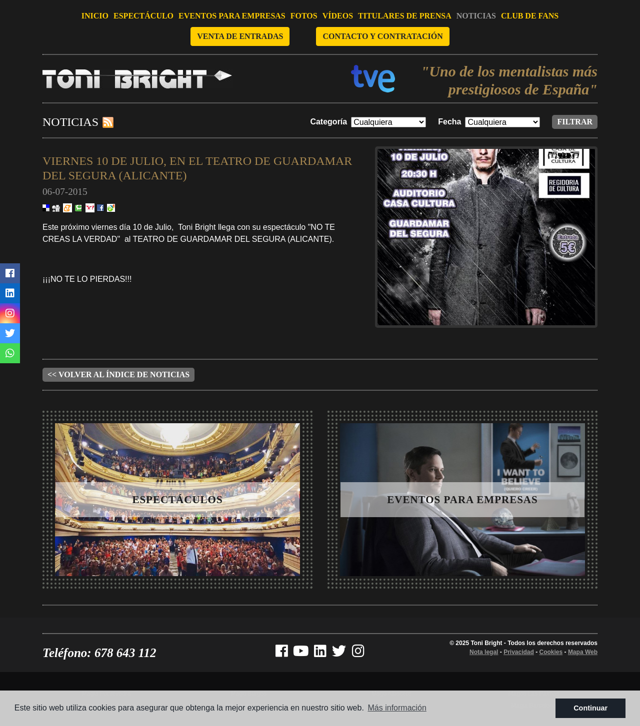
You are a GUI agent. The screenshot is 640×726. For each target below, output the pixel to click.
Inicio (95, 15)
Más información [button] (397, 708)
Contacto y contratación (382, 36)
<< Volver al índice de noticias (119, 374)
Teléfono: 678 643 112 (99, 653)
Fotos (304, 15)
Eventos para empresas (232, 15)
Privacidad (519, 652)
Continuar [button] (591, 708)
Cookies (551, 652)
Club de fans (529, 15)
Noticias (476, 15)
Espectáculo (144, 15)
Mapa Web (583, 652)
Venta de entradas (240, 36)
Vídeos (337, 15)
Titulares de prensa (405, 15)
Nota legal (484, 652)
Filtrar (574, 121)
